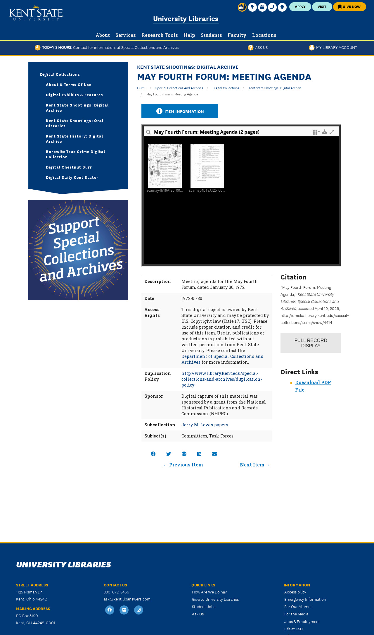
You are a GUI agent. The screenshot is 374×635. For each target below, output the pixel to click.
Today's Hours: (107, 47)
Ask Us (258, 47)
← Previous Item (183, 464)
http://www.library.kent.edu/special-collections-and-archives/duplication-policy (221, 379)
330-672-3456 (116, 591)
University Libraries (186, 18)
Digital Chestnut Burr (69, 166)
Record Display (311, 343)
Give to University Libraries (215, 599)
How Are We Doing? (209, 591)
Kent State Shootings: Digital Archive (275, 87)
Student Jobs (203, 606)
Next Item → (255, 464)
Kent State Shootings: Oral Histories (74, 123)
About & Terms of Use (68, 84)
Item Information (179, 111)
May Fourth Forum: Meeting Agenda (172, 94)
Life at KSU (293, 628)
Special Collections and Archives (179, 87)
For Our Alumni (297, 606)
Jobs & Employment (302, 621)
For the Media (296, 613)
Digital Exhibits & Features (74, 94)
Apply (300, 6)
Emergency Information (305, 599)
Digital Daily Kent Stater (72, 177)
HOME (141, 87)
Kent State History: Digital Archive (74, 138)
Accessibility (295, 591)
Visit (322, 6)
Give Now (349, 6)
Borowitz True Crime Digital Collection (75, 154)
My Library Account (333, 47)
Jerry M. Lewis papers (204, 425)
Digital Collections (225, 87)
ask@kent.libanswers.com (127, 598)
